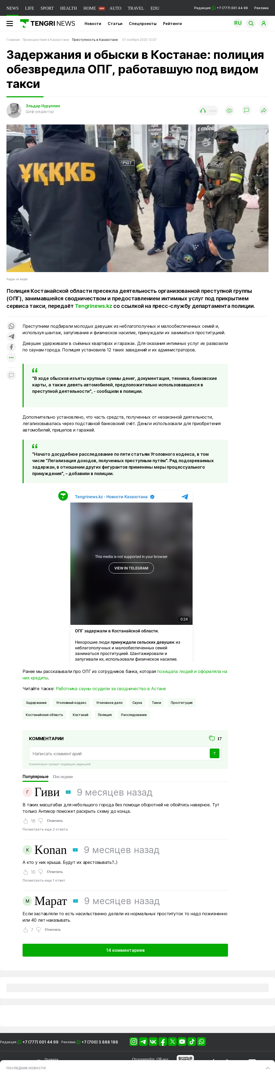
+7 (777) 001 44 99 (41, 1042)
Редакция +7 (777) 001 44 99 (221, 8)
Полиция (105, 715)
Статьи (115, 23)
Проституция (182, 703)
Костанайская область (44, 715)
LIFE (29, 8)
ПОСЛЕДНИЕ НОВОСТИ (26, 1068)
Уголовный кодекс (71, 703)
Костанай (80, 715)
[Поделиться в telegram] (11, 337)
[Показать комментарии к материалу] (11, 375)
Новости (93, 23)
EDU (155, 8)
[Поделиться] (264, 110)
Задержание (36, 703)
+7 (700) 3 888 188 (100, 1042)
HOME (89, 8)
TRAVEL (136, 8)
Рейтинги (172, 23)
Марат (50, 901)
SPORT (47, 8)
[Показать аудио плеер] (208, 110)
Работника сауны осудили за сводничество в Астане (111, 688)
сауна (137, 703)
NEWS (12, 8)
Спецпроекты (143, 23)
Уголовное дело (109, 703)
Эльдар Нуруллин (43, 106)
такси (156, 703)
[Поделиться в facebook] (11, 347)
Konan (50, 850)
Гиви (47, 792)
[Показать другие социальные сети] (11, 358)
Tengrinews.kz (93, 306)
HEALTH (68, 8)
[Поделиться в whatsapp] (11, 326)
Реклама (261, 8)
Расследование (134, 715)
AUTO (115, 8)
